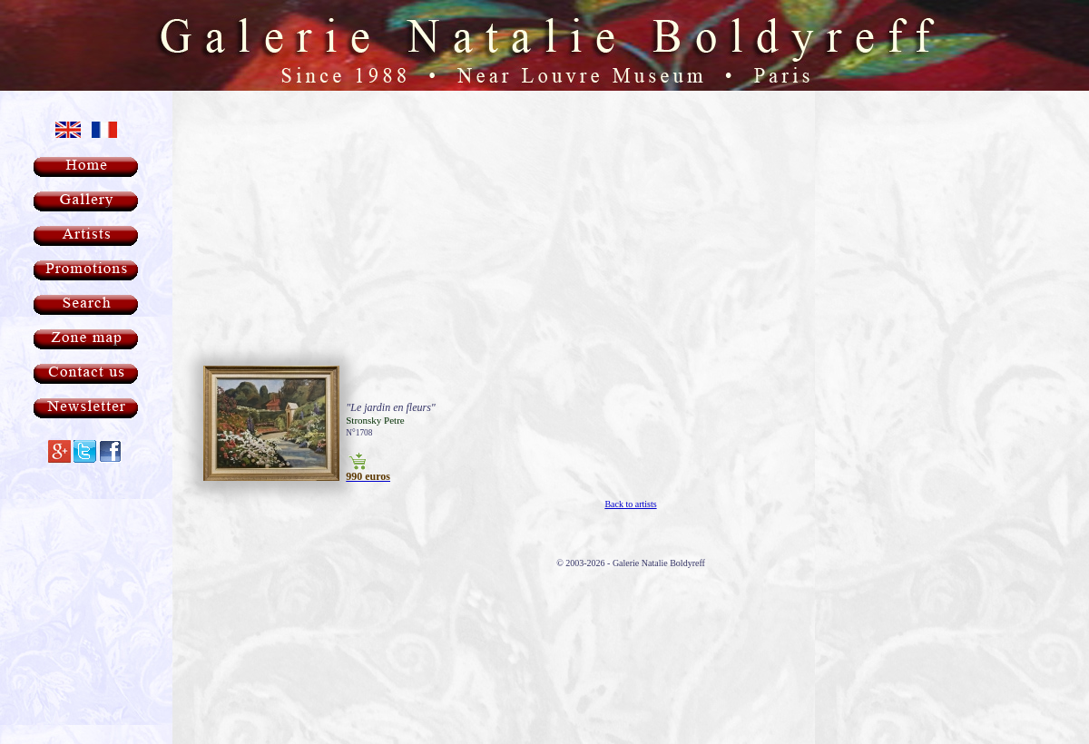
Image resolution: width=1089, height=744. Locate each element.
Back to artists (630, 459)
